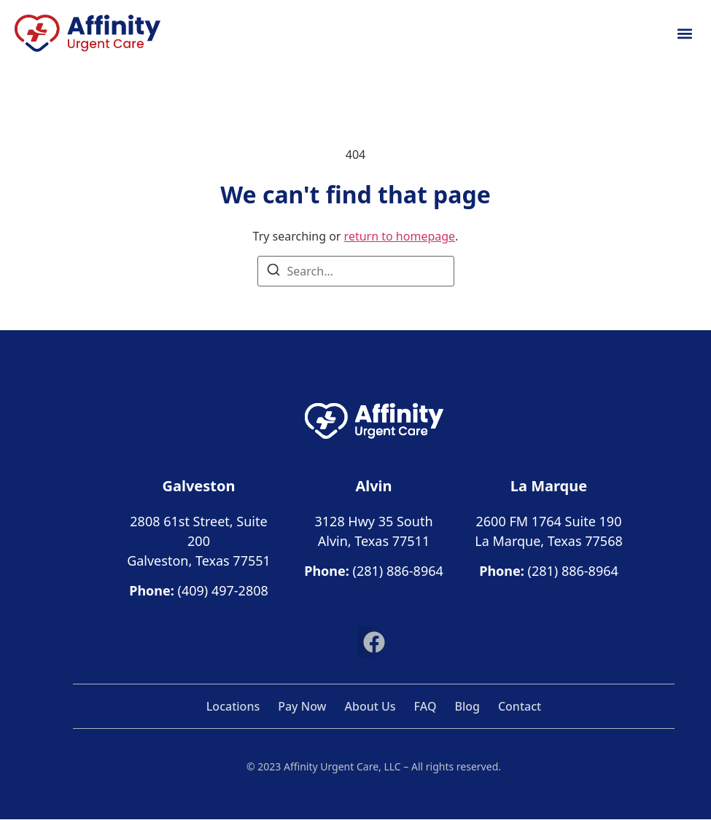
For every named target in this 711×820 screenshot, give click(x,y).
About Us (370, 706)
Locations (233, 706)
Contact (519, 706)
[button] (684, 33)
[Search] (273, 272)
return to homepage (399, 236)
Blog (466, 706)
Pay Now (302, 706)
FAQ (425, 706)
